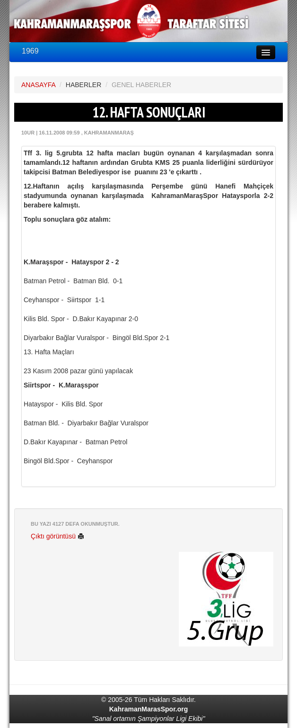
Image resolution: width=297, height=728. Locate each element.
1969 (30, 51)
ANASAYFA (38, 85)
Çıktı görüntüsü (57, 536)
